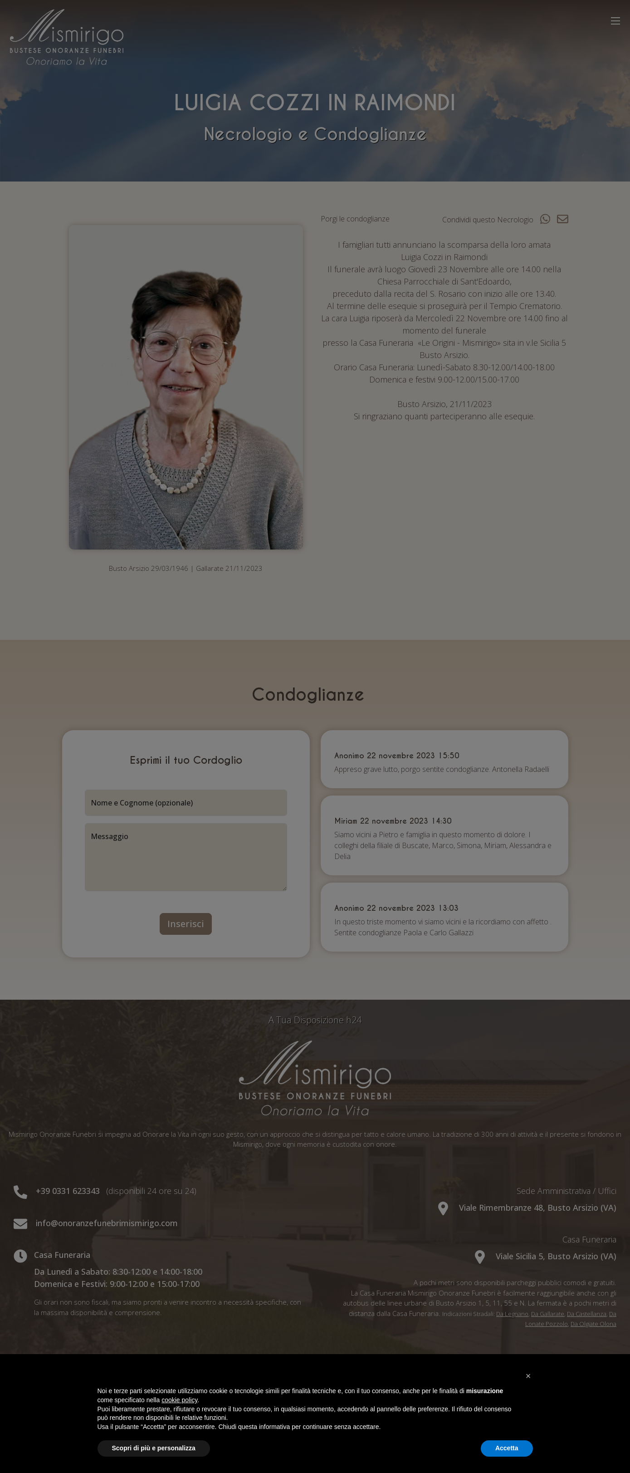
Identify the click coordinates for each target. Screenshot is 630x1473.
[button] (528, 1376)
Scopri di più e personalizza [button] (153, 1448)
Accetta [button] (506, 1448)
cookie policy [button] (179, 1400)
